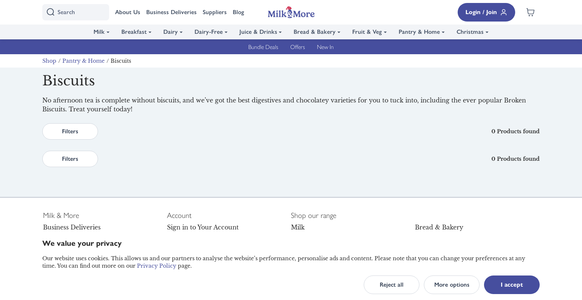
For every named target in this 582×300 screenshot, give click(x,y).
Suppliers (215, 12)
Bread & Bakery (315, 31)
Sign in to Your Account (203, 227)
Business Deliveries (171, 12)
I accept (512, 284)
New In (325, 46)
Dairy (170, 31)
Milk (99, 31)
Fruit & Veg (367, 31)
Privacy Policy (156, 265)
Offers (297, 46)
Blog (238, 12)
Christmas (470, 31)
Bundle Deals (263, 46)
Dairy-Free (208, 31)
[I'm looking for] (75, 12)
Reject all (391, 284)
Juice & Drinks (258, 31)
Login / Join (486, 12)
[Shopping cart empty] (530, 12)
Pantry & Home (419, 31)
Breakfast (134, 31)
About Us (127, 12)
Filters (70, 131)
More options (452, 284)
